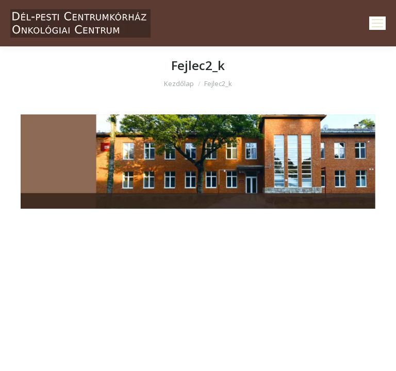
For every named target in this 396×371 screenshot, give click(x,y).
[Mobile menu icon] (377, 23)
